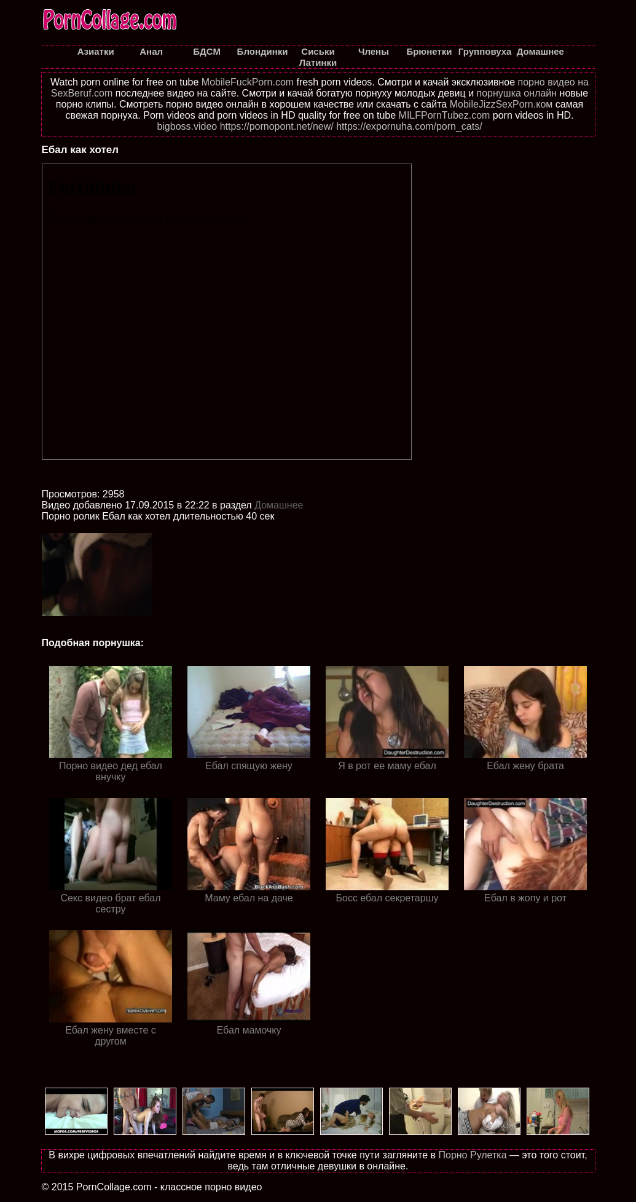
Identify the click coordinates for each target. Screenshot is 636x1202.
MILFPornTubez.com (444, 115)
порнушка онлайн (517, 93)
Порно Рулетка (472, 1155)
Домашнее (278, 505)
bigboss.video (187, 126)
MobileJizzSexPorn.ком (501, 104)
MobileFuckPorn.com (248, 82)
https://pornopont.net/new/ (277, 126)
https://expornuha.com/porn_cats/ (409, 126)
